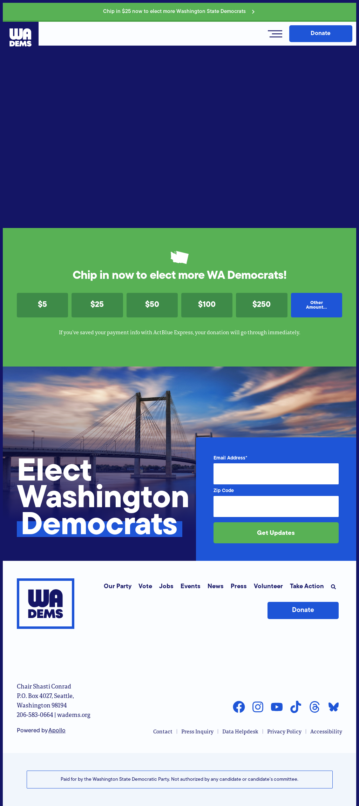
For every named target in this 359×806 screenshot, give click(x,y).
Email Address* (230, 458)
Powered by (41, 731)
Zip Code (224, 491)
